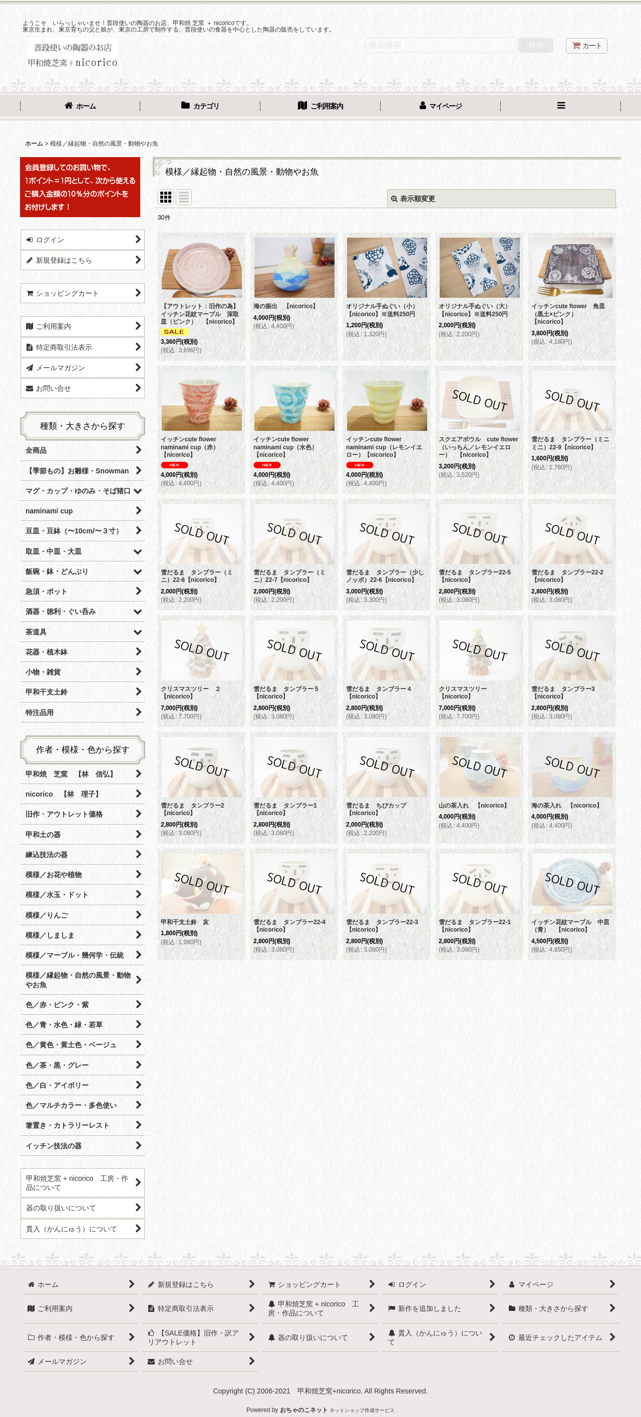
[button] (561, 107)
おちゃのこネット (304, 1409)
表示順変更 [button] (413, 199)
